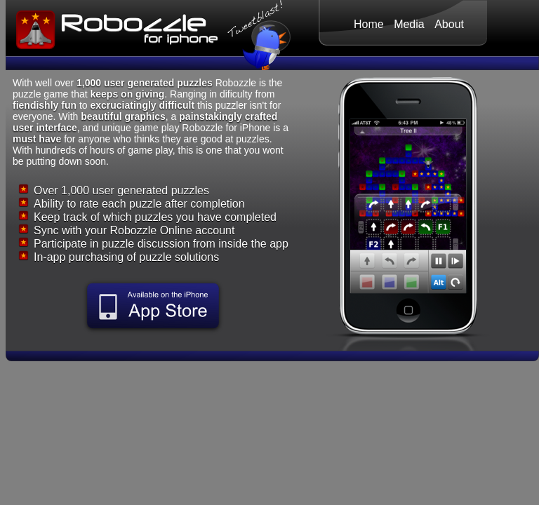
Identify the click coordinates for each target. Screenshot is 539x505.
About (449, 24)
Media (409, 24)
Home (369, 24)
